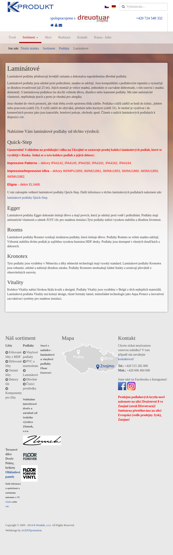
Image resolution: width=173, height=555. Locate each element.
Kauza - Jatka (102, 37)
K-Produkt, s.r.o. (43, 525)
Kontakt (82, 37)
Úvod (12, 37)
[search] (144, 7)
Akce (48, 37)
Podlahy (64, 48)
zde (7, 506)
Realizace (64, 37)
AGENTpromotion (31, 530)
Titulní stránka (29, 48)
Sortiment (30, 37)
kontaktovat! (126, 359)
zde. (22, 117)
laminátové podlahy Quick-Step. (27, 197)
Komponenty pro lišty (13, 395)
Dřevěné (31, 379)
